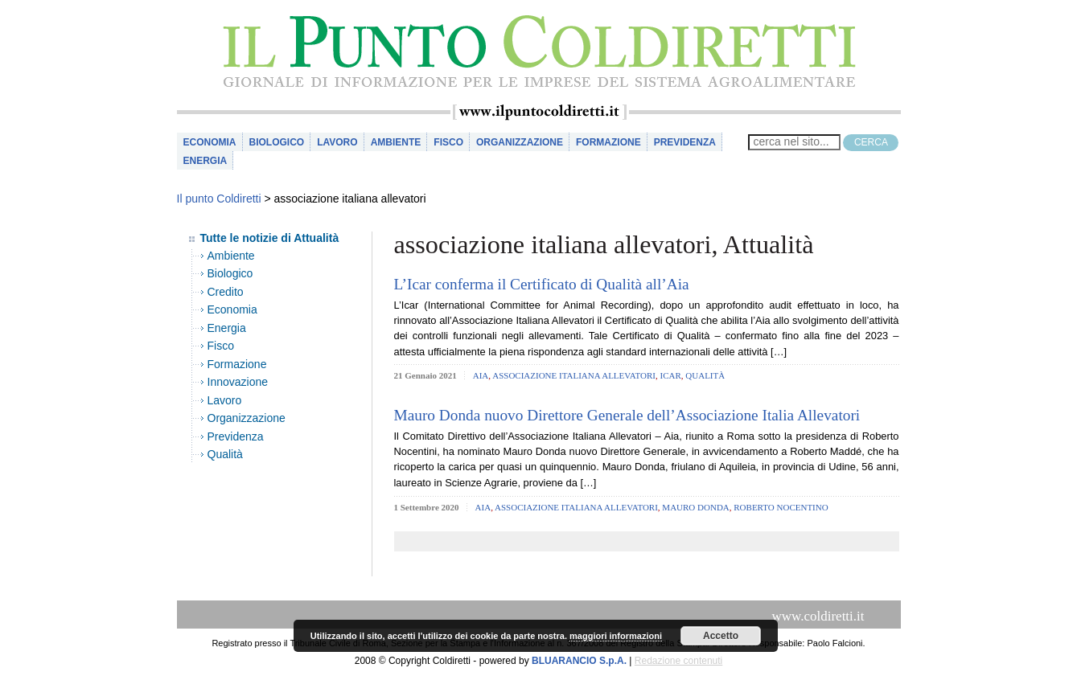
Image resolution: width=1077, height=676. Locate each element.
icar (670, 375)
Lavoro (337, 142)
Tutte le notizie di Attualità (269, 237)
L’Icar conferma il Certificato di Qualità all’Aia (541, 284)
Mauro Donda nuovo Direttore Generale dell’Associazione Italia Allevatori (627, 415)
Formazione (608, 142)
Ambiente (396, 142)
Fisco (448, 142)
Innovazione (238, 381)
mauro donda (695, 507)
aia (481, 375)
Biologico (277, 142)
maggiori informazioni (615, 636)
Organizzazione (519, 142)
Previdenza (685, 142)
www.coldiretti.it (817, 616)
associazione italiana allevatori (574, 375)
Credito (226, 291)
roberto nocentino (781, 507)
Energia (205, 160)
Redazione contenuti (678, 660)
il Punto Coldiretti (539, 52)
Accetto (720, 635)
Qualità (225, 454)
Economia (209, 142)
